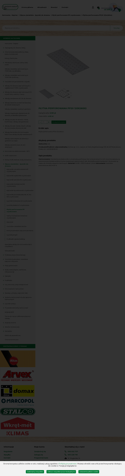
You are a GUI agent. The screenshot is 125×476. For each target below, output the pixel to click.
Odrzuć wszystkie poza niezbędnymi (61, 472)
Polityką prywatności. (68, 464)
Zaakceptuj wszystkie (35, 472)
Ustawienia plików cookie (88, 472)
